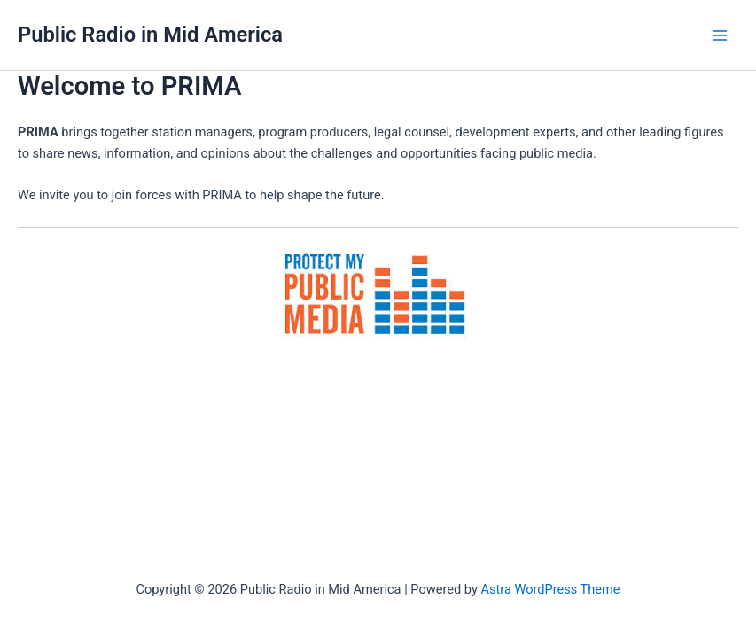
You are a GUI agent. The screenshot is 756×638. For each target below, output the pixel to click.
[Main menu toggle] (719, 35)
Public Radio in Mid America (150, 34)
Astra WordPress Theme (550, 589)
